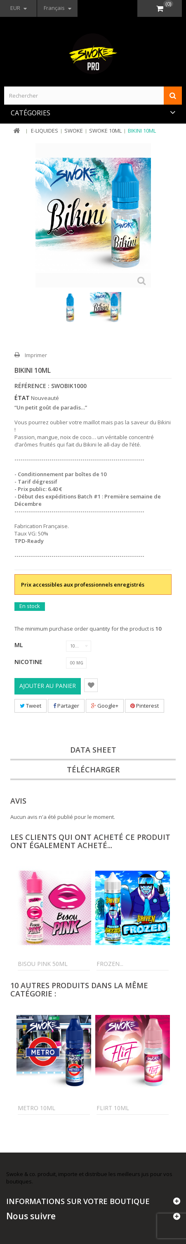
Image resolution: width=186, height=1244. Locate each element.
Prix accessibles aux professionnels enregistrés (82, 584)
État (22, 398)
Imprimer (36, 355)
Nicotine (29, 662)
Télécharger (93, 769)
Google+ (104, 705)
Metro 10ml (36, 1108)
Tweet (30, 705)
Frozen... (110, 964)
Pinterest (144, 705)
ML (19, 645)
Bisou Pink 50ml (43, 964)
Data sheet (93, 750)
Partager (66, 705)
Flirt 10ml (113, 1108)
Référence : (31, 386)
